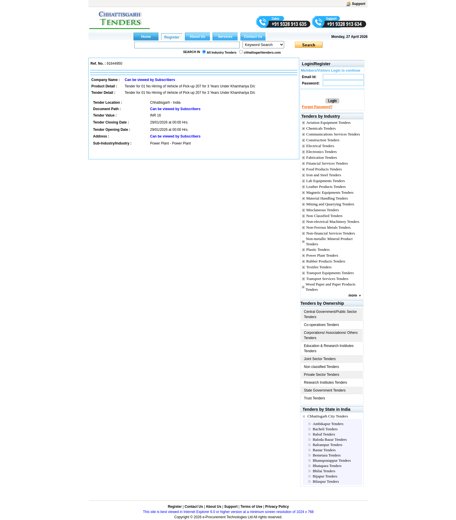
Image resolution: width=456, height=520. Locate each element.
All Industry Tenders (221, 52)
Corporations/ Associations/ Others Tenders (331, 335)
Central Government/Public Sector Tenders (330, 314)
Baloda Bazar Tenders (330, 439)
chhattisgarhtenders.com (262, 52)
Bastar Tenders (324, 450)
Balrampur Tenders (327, 445)
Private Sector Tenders (321, 375)
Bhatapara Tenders (327, 465)
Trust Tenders (314, 398)
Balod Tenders (324, 434)
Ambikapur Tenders (328, 424)
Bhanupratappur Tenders (332, 460)
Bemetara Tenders (327, 455)
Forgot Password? (317, 107)
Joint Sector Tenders (320, 359)
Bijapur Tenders (325, 476)
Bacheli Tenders (325, 429)
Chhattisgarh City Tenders (327, 416)
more (352, 295)
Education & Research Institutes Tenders (329, 348)
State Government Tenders (324, 390)
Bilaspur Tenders (326, 481)
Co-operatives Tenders (321, 325)
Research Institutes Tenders (325, 382)
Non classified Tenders (321, 367)
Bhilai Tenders (324, 471)
